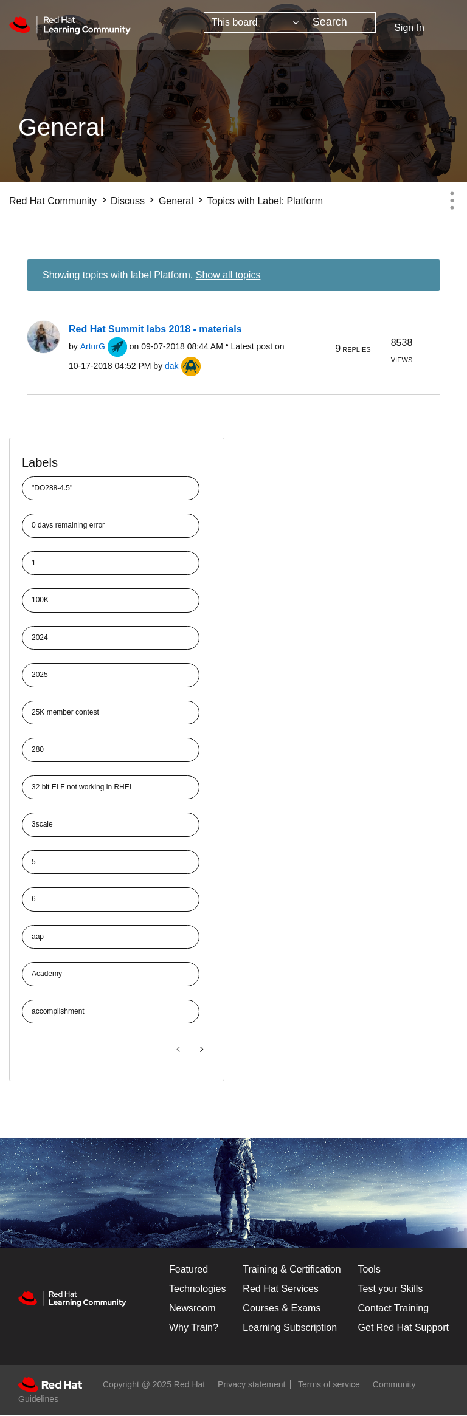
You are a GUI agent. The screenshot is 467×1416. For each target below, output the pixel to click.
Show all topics (228, 275)
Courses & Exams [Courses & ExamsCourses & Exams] (281, 1308)
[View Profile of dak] (172, 366)
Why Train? (193, 1327)
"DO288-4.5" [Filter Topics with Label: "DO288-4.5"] (52, 488)
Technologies (197, 1289)
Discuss (128, 201)
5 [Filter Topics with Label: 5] (34, 862)
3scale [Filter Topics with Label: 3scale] (42, 824)
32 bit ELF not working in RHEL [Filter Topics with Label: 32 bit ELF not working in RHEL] (82, 787)
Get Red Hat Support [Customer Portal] (403, 1327)
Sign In (409, 27)
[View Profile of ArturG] (92, 346)
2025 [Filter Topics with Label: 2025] (40, 674)
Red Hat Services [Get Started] (281, 1289)
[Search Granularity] (255, 22)
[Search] (341, 22)
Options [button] (452, 200)
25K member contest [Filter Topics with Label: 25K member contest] (65, 712)
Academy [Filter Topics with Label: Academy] (47, 973)
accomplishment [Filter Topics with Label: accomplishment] (58, 1011)
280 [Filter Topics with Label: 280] (38, 749)
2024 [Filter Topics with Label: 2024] (40, 637)
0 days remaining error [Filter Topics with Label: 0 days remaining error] (68, 525)
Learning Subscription (290, 1327)
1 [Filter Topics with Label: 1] (34, 562)
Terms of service (329, 1384)
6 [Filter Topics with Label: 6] (34, 899)
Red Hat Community (53, 201)
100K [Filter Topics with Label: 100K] (40, 600)
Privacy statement (251, 1384)
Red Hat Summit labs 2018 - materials (155, 329)
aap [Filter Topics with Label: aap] (38, 936)
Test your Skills (390, 1289)
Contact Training (393, 1308)
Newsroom (192, 1308)
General (176, 201)
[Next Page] (201, 1049)
